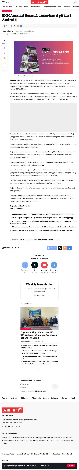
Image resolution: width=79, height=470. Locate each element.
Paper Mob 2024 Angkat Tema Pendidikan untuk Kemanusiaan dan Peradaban (43, 214)
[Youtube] (44, 268)
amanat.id (23, 239)
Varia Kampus (7, 11)
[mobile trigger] (4, 2)
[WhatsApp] (19, 426)
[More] (24, 26)
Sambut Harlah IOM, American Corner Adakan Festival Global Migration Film (43, 230)
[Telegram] (54, 268)
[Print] (21, 26)
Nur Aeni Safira (26, 341)
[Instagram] (13, 426)
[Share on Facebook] (11, 26)
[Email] (17, 26)
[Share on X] (14, 26)
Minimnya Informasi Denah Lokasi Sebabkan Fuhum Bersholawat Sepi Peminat (44, 227)
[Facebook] (25, 268)
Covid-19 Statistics (39, 391)
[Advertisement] (43, 117)
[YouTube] (9, 426)
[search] (69, 2)
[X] (34, 268)
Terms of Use (44, 465)
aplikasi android (34, 239)
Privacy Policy (31, 465)
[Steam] (16, 426)
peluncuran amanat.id (50, 239)
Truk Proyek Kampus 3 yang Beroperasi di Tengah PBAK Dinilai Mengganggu (43, 218)
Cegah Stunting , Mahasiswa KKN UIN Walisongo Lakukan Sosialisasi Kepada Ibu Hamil (38, 335)
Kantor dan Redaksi (9, 433)
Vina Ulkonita (8, 31)
